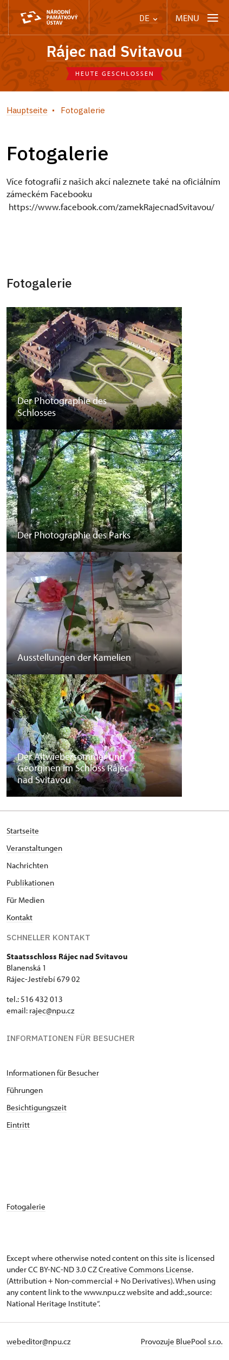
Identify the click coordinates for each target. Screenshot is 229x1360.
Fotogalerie (25, 1206)
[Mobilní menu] (198, 17)
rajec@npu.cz (51, 1010)
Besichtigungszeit (36, 1107)
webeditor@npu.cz (38, 1341)
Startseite (22, 830)
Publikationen (30, 882)
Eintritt (18, 1125)
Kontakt (19, 917)
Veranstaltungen (34, 848)
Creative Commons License (145, 1269)
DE (148, 18)
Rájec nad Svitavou (114, 51)
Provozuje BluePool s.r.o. (182, 1341)
